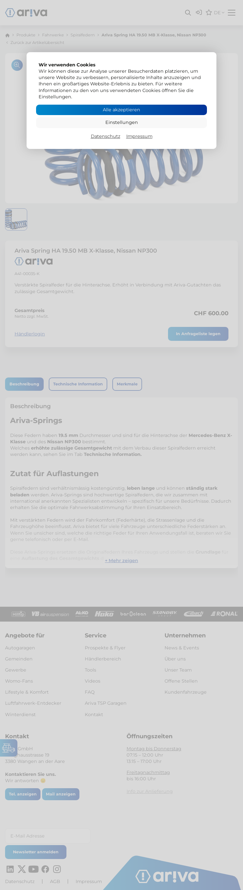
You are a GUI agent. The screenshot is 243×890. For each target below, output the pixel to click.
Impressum (139, 136)
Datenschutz (105, 136)
